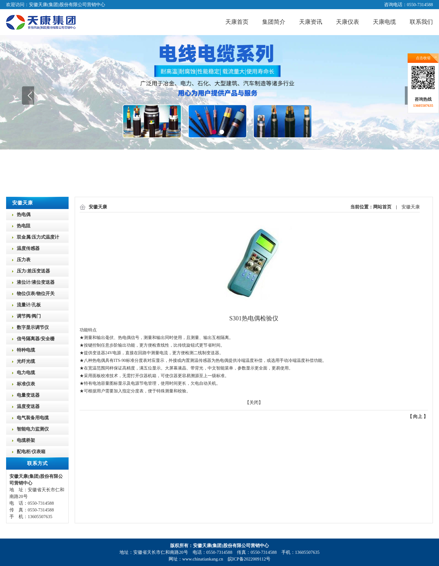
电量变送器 (28, 395)
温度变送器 (28, 406)
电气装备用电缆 (33, 417)
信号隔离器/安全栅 (36, 338)
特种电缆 (26, 350)
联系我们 (421, 22)
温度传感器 (28, 248)
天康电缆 (384, 22)
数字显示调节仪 (33, 327)
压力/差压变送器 (33, 271)
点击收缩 (423, 58)
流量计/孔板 (29, 304)
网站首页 (382, 206)
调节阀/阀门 (29, 316)
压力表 (23, 259)
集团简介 (273, 22)
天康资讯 (310, 22)
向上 (417, 416)
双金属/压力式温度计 (38, 237)
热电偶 (23, 214)
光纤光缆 (26, 361)
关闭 (254, 402)
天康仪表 (347, 22)
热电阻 (23, 225)
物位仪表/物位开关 (36, 293)
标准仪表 (26, 383)
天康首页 (236, 22)
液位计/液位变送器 (36, 282)
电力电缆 (26, 372)
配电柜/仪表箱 (31, 451)
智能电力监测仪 (33, 429)
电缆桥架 (26, 440)
